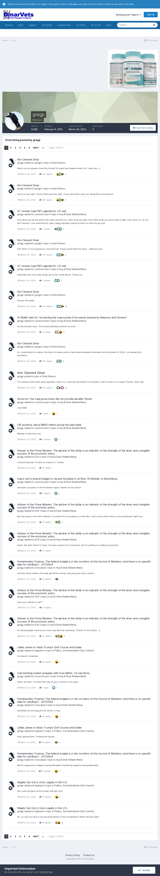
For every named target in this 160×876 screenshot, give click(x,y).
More (108, 25)
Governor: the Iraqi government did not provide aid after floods (54, 398)
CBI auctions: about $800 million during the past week (49, 424)
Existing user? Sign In (128, 14)
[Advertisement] (28, 69)
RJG (37, 456)
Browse (8, 25)
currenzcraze (42, 214)
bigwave (39, 650)
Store (20, 25)
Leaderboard (64, 25)
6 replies (44, 493)
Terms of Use (45, 872)
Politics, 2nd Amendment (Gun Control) (74, 650)
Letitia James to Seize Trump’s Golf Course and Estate (49, 647)
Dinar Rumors (58, 162)
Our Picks (80, 25)
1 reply (43, 413)
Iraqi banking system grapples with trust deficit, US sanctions (53, 673)
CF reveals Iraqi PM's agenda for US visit (41, 211)
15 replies (45, 579)
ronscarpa (40, 567)
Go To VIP (96, 25)
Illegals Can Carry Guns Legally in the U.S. (42, 782)
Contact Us (88, 855)
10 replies (45, 797)
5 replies (44, 439)
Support (33, 25)
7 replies (44, 229)
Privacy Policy (73, 855)
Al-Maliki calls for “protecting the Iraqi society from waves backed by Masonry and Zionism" (72, 317)
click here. (129, 4)
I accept (144, 870)
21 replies (45, 468)
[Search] (134, 24)
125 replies (45, 174)
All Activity (47, 25)
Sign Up (150, 14)
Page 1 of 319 (56, 148)
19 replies (45, 662)
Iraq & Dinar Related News (72, 214)
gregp (20, 162)
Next (36, 148)
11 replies (45, 332)
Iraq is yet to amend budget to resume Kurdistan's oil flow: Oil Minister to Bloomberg (67, 478)
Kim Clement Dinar (28, 159)
